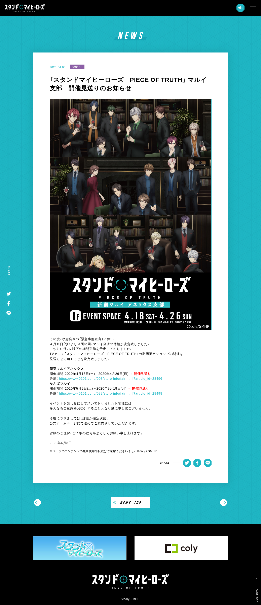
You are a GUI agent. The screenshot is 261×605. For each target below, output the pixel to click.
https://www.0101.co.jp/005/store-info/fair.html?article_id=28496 (110, 378)
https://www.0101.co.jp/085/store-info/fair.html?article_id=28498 (110, 393)
